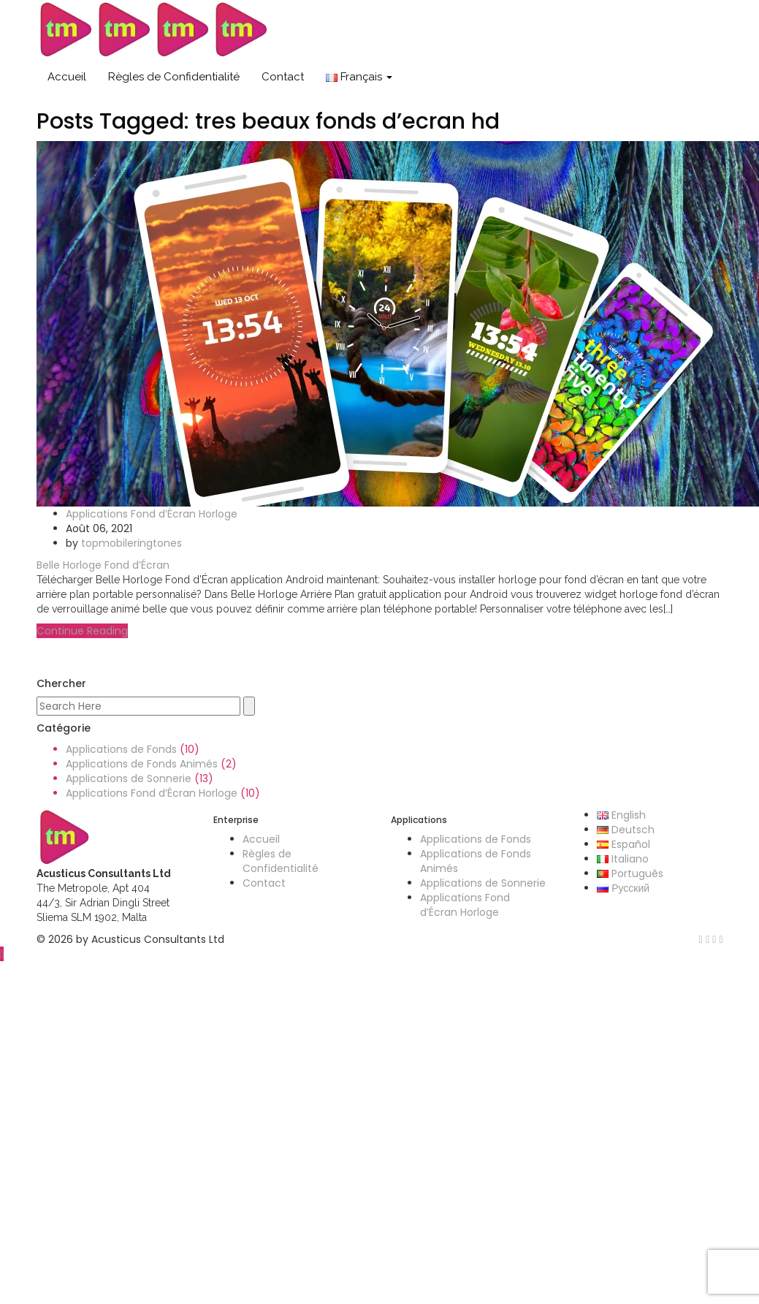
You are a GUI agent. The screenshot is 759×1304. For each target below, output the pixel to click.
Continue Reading (82, 630)
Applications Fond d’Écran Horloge (151, 514)
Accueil (66, 76)
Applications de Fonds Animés (142, 764)
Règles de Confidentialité (174, 76)
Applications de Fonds (121, 749)
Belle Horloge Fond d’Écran (103, 565)
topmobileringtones (131, 543)
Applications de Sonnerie (128, 778)
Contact (283, 76)
